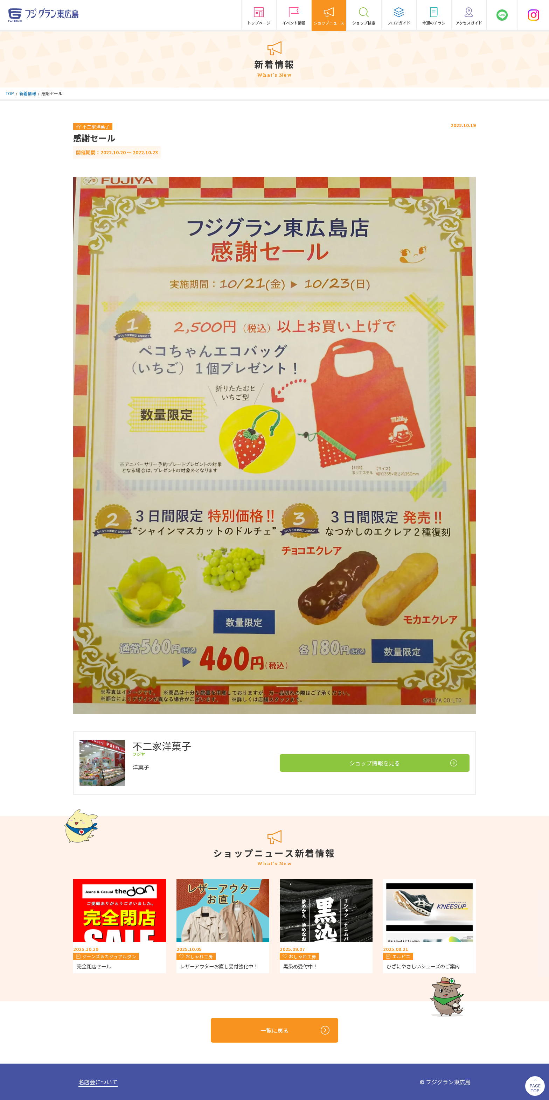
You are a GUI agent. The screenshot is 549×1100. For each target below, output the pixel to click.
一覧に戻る (294, 1030)
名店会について (98, 1082)
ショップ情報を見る (403, 763)
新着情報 (27, 93)
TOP (10, 93)
